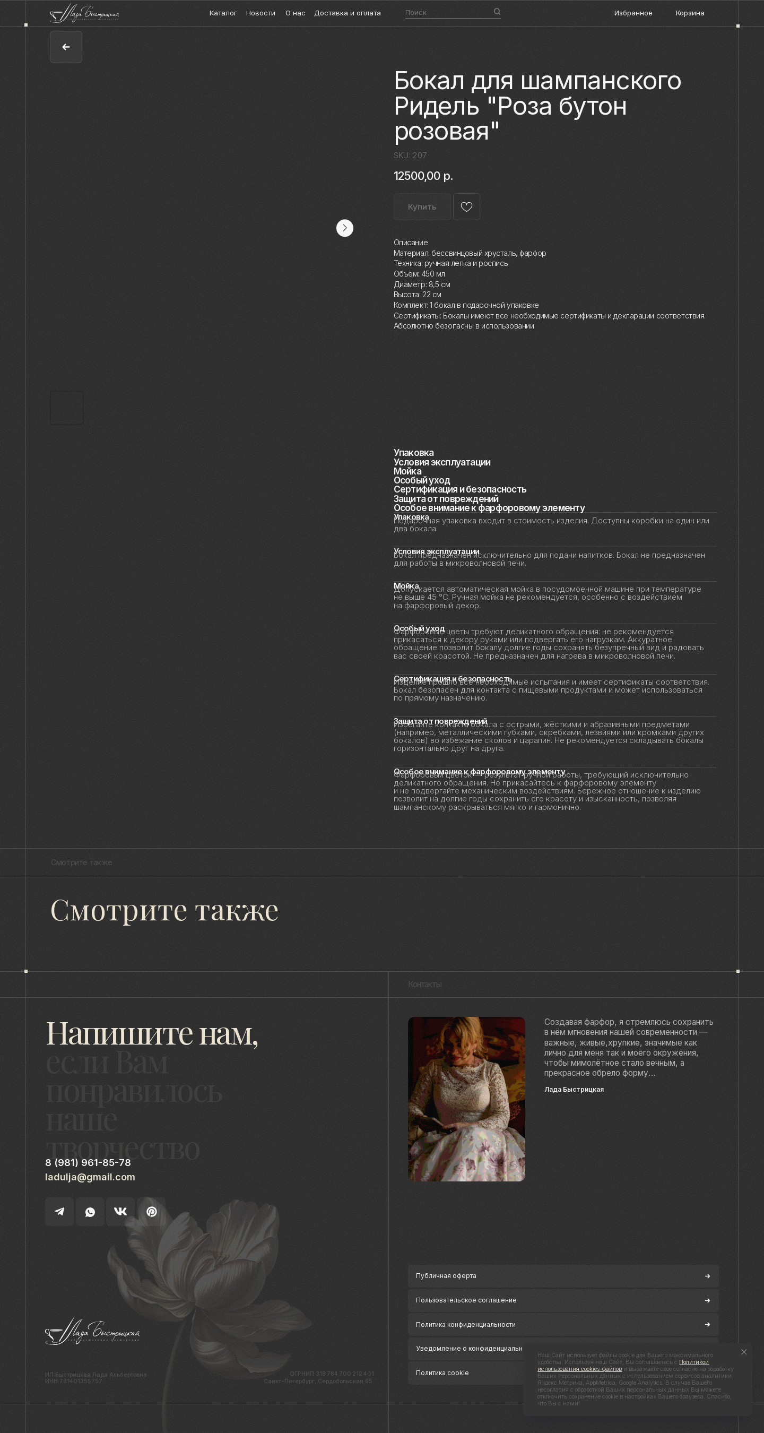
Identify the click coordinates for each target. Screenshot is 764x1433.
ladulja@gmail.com (90, 1176)
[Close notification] (744, 1352)
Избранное (633, 12)
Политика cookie (442, 1373)
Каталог (223, 12)
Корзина (690, 12)
